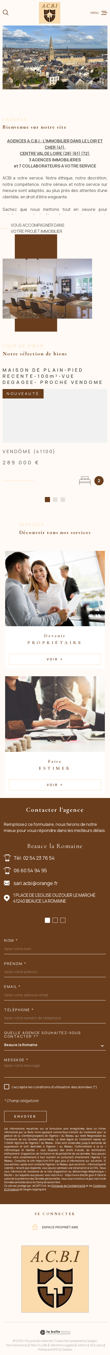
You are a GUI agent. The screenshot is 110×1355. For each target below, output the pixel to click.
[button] (47, 914)
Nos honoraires (17, 1339)
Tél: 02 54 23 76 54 (34, 852)
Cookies (67, 1343)
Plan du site (39, 1339)
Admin (82, 1339)
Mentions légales (63, 1339)
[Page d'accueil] (49, 12)
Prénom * (15, 958)
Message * (16, 1054)
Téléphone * (19, 1004)
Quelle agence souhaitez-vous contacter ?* (42, 1029)
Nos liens (96, 1339)
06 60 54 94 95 (30, 864)
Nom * (11, 935)
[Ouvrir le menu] (99, 13)
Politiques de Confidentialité (68, 1180)
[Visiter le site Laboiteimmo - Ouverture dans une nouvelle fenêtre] (55, 1326)
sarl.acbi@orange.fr (36, 877)
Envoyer (25, 1110)
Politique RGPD (48, 1343)
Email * (12, 981)
